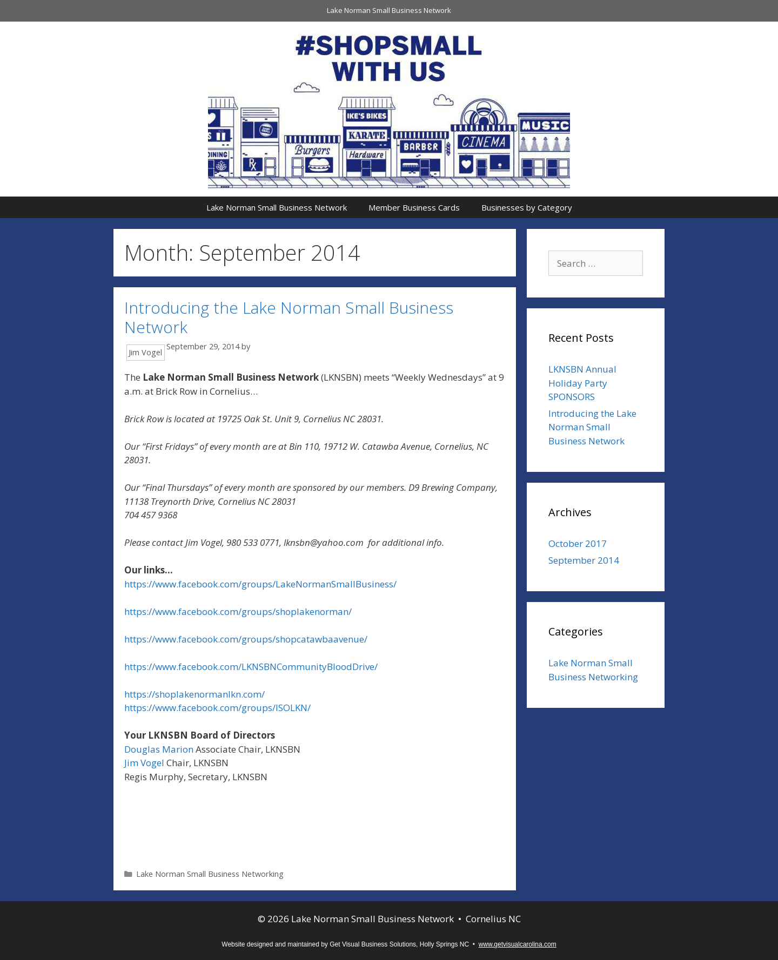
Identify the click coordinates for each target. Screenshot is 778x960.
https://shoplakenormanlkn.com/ (195, 694)
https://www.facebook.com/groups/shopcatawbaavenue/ (245, 639)
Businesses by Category (526, 207)
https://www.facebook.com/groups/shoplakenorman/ (238, 611)
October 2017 (577, 543)
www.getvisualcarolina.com (517, 944)
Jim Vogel (144, 762)
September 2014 (583, 560)
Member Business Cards (414, 207)
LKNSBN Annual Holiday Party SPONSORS (582, 383)
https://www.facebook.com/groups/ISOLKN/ (217, 707)
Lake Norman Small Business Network (389, 10)
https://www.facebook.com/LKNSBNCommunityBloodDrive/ (251, 666)
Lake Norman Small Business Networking (210, 874)
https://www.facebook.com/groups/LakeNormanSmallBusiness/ (260, 584)
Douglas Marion (158, 749)
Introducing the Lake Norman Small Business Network (288, 317)
